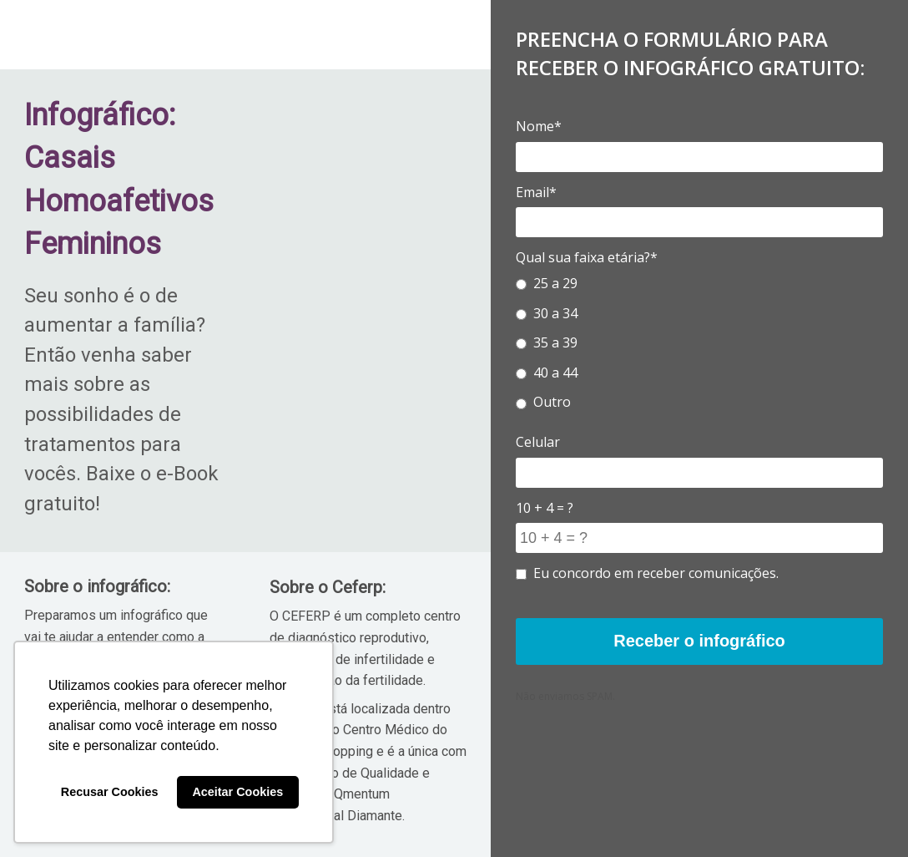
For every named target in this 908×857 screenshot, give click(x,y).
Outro (543, 402)
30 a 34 (547, 313)
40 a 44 (547, 372)
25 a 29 (547, 283)
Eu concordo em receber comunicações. (647, 573)
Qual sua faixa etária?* (587, 257)
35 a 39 (547, 342)
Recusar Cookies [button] (110, 792)
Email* (536, 192)
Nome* (539, 126)
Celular (538, 442)
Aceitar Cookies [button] (237, 792)
